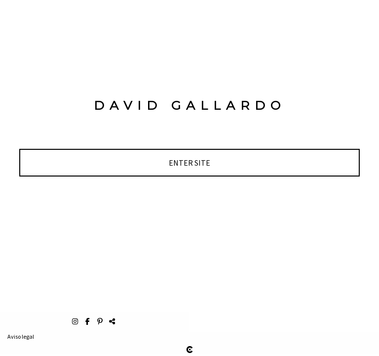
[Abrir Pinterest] (101, 321)
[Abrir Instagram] (76, 321)
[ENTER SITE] (189, 163)
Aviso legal (20, 336)
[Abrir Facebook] (88, 321)
